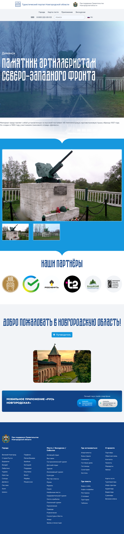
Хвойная (27, 462)
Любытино (6, 468)
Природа (50, 509)
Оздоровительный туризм (56, 496)
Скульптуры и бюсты (54, 516)
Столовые (85, 496)
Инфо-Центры (110, 485)
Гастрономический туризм (57, 462)
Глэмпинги (85, 459)
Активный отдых (53, 455)
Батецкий (27, 465)
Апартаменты (86, 453)
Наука (49, 489)
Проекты (108, 463)
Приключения (52, 506)
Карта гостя (53, 12)
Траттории (85, 500)
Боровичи (5, 462)
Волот (26, 475)
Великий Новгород (9, 455)
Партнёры (109, 453)
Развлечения (52, 513)
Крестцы (5, 475)
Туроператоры (110, 482)
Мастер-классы (53, 479)
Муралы (50, 486)
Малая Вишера (29, 458)
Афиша (108, 470)
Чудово (5, 472)
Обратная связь (111, 456)
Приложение (67, 12)
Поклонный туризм (54, 502)
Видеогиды (109, 492)
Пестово (5, 485)
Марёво (27, 478)
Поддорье (27, 468)
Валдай (5, 465)
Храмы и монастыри (54, 523)
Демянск (5, 482)
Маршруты (109, 466)
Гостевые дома (87, 463)
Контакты (109, 459)
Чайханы (84, 503)
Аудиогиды (109, 489)
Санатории (85, 470)
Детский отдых (52, 465)
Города (42, 12)
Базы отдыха (86, 456)
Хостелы (84, 473)
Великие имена (111, 499)
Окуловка (27, 472)
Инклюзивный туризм (55, 472)
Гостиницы (85, 466)
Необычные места (53, 492)
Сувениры (109, 495)
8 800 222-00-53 (44, 17)
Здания (49, 469)
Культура (50, 475)
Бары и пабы (86, 486)
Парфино (27, 455)
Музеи (49, 482)
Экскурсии (80, 12)
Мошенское (28, 482)
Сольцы (5, 478)
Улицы (49, 519)
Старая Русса (7, 458)
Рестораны (85, 493)
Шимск (4, 492)
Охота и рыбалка (53, 499)
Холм (4, 489)
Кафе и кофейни (87, 489)
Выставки (50, 458)
